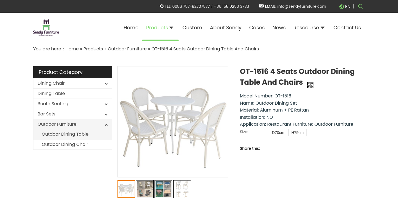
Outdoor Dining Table (65, 134)
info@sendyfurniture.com (301, 6)
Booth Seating (53, 103)
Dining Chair (51, 83)
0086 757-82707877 (191, 6)
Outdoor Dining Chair (65, 144)
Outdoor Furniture (57, 124)
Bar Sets (46, 114)
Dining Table (51, 93)
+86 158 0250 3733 (231, 6)
